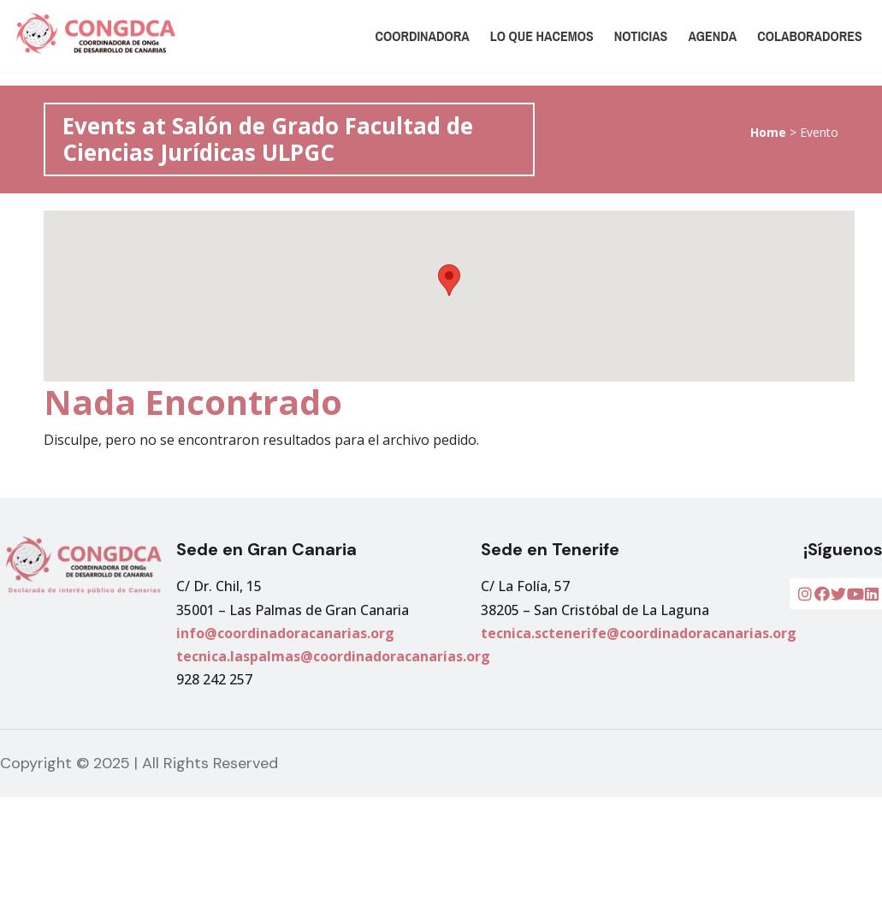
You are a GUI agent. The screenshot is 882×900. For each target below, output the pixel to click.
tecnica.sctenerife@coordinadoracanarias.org (638, 633)
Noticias (641, 36)
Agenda (712, 36)
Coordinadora (423, 36)
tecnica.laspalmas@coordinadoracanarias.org (333, 656)
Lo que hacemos (542, 36)
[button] (449, 280)
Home (768, 132)
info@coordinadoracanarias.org (285, 633)
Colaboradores (809, 36)
